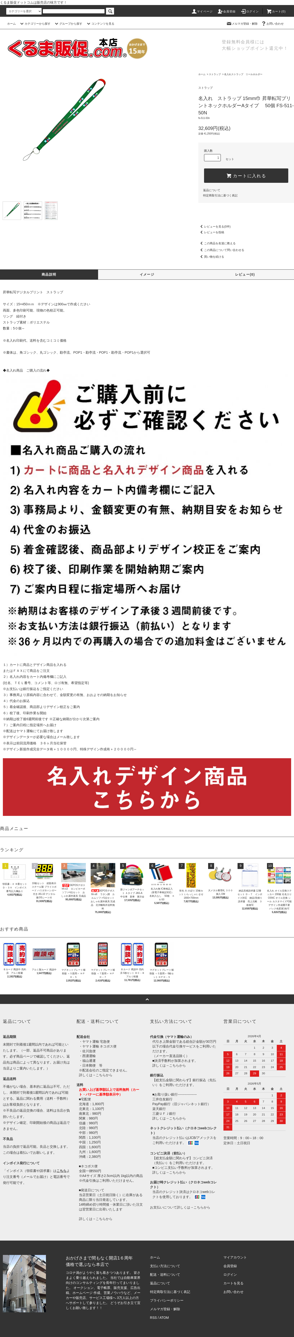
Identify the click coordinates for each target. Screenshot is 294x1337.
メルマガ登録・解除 (242, 23)
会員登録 (226, 11)
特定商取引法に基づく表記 (220, 195)
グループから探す (68, 23)
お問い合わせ (272, 23)
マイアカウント (235, 1257)
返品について (211, 190)
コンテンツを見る (100, 23)
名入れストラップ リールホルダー (243, 74)
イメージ (147, 274)
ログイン (249, 11)
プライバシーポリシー (166, 1300)
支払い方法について (165, 1266)
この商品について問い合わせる (221, 250)
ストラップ (215, 74)
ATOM (164, 1318)
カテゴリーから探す (34, 23)
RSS (153, 1318)
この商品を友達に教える (217, 243)
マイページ (202, 11)
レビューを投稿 (211, 232)
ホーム (11, 23)
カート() (276, 11)
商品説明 (49, 274)
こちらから (104, 1075)
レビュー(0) (245, 274)
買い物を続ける (211, 256)
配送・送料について (165, 1274)
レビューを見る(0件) (214, 226)
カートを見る (233, 1283)
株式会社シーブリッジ (120, 1308)
